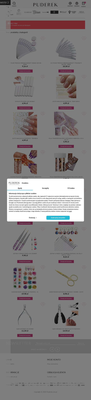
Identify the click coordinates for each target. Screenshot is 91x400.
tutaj (70, 211)
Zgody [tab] (20, 188)
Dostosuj (33, 218)
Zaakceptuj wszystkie (58, 218)
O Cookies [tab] (71, 188)
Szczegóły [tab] (45, 188)
